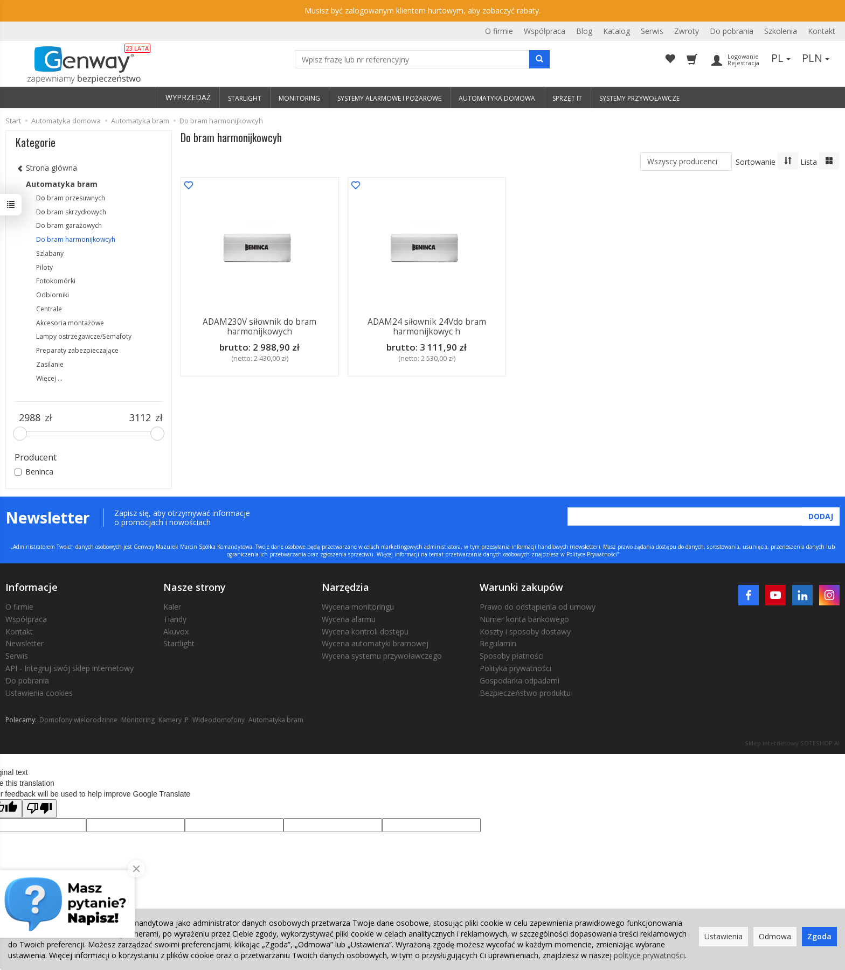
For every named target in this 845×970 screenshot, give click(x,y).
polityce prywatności (649, 955)
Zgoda (819, 936)
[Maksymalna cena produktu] (140, 417)
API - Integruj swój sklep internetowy (69, 668)
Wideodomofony (218, 719)
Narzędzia (345, 587)
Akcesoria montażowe (70, 322)
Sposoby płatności (512, 656)
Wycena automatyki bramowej (375, 643)
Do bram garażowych (69, 225)
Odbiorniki (52, 294)
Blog (584, 31)
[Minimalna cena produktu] (30, 417)
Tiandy (174, 619)
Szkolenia (780, 31)
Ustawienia (723, 936)
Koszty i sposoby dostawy (525, 631)
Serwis (652, 31)
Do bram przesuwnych (70, 198)
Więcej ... (49, 378)
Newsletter (24, 643)
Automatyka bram (62, 184)
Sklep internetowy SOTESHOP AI (792, 743)
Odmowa (775, 936)
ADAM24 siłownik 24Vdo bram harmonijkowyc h (427, 326)
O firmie (499, 31)
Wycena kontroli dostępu (365, 631)
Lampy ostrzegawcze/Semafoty (83, 336)
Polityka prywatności (515, 668)
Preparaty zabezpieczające (77, 350)
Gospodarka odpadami (519, 680)
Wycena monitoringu (358, 607)
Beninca (34, 471)
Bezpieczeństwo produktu (525, 693)
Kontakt (821, 31)
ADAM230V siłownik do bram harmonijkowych (260, 326)
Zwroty (686, 31)
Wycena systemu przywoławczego (382, 656)
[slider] (20, 434)
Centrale (49, 308)
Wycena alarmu (349, 619)
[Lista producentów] (686, 161)
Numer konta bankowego (524, 619)
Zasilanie (50, 364)
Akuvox (176, 631)
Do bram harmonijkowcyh (75, 239)
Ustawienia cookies (39, 693)
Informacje (31, 587)
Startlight (179, 643)
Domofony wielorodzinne (78, 719)
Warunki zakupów (521, 587)
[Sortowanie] (788, 161)
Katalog (616, 31)
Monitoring (138, 719)
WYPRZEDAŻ (188, 97)
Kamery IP (173, 719)
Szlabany (50, 253)
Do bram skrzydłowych (71, 212)
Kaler (172, 607)
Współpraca (544, 31)
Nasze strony (194, 587)
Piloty (44, 267)
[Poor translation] (39, 808)
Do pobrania (731, 31)
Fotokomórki (55, 280)
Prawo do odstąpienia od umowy (537, 607)
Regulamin (498, 643)
